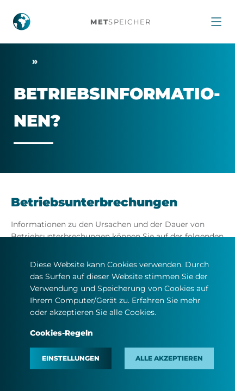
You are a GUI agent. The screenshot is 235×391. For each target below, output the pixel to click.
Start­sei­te (20, 61)
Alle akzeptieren (169, 358)
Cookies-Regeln (61, 333)
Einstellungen (71, 358)
